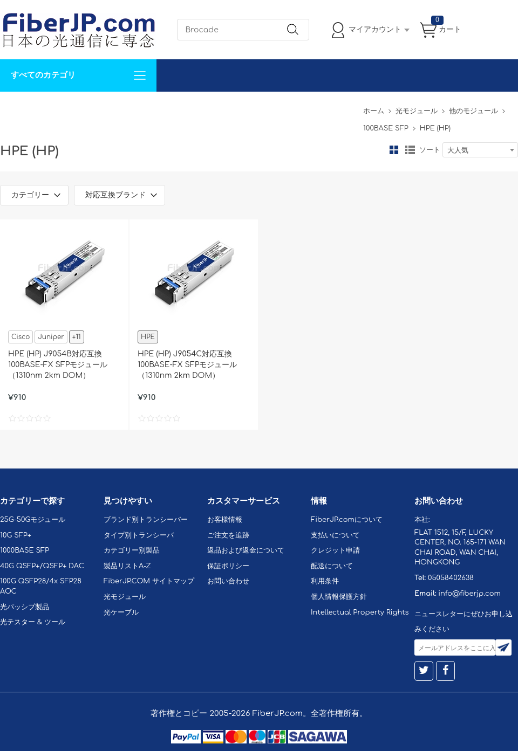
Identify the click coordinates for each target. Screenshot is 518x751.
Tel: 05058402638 (324, 108)
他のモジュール (473, 111)
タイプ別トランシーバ (139, 535)
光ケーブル (121, 612)
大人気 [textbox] (457, 150)
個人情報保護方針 (339, 597)
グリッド (394, 150)
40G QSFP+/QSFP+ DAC (42, 566)
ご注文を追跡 (228, 535)
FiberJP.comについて (241, 108)
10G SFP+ (15, 535)
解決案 (17, 108)
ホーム (373, 111)
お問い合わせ (166, 108)
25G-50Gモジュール (32, 519)
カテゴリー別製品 (132, 550)
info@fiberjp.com (469, 593)
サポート (115, 108)
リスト (410, 150)
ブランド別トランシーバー (146, 519)
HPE (148, 337)
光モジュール (417, 111)
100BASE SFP (385, 128)
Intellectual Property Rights (359, 612)
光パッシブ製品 (24, 607)
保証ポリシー (228, 566)
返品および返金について (245, 550)
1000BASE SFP (24, 550)
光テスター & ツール (32, 622)
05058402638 (451, 578)
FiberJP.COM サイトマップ (149, 581)
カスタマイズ (64, 108)
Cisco (20, 337)
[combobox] (480, 149)
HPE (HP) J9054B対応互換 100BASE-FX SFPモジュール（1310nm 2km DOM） (57, 365)
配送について (332, 566)
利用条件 (325, 581)
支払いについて (335, 535)
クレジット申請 (335, 550)
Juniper (51, 337)
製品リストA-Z (127, 566)
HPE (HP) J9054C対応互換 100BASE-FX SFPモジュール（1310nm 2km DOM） (187, 365)
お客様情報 (224, 519)
